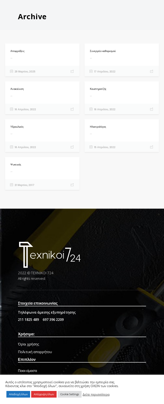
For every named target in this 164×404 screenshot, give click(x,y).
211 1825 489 (28, 319)
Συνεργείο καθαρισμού (103, 51)
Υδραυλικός (17, 126)
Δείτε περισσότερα (96, 394)
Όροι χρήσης (28, 344)
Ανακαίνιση (17, 89)
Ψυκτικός (15, 164)
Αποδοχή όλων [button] (18, 394)
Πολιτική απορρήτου (35, 351)
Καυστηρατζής (98, 89)
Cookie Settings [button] (69, 394)
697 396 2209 (53, 319)
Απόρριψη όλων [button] (44, 394)
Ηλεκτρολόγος (98, 126)
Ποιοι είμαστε (27, 370)
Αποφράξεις (17, 51)
